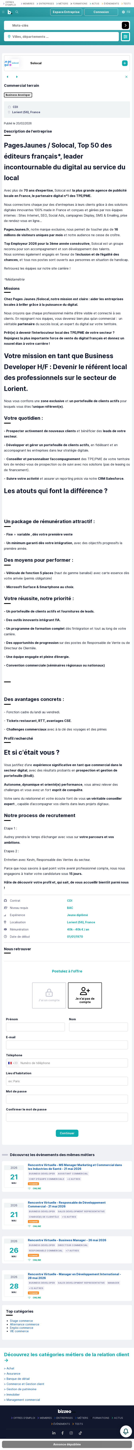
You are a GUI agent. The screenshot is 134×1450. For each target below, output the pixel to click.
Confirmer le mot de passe (26, 1109)
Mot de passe (16, 1091)
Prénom (12, 1019)
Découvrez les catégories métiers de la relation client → (66, 1357)
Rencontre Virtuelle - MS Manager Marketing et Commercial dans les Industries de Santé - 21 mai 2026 (75, 1166)
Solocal (35, 63)
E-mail (10, 1037)
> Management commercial (22, 1399)
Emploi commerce (21, 1327)
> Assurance (12, 1373)
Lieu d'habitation (18, 1073)
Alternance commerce (24, 1324)
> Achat (9, 1368)
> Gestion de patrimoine (20, 1389)
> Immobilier (12, 1394)
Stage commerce (21, 1320)
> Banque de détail (17, 1378)
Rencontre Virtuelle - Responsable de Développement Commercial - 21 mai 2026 (67, 1204)
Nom (72, 1019)
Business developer (18, 95)
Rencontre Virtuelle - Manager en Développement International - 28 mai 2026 (74, 1276)
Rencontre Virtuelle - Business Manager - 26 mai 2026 (67, 1240)
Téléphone (14, 1055)
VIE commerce (19, 1331)
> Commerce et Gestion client (24, 1384)
